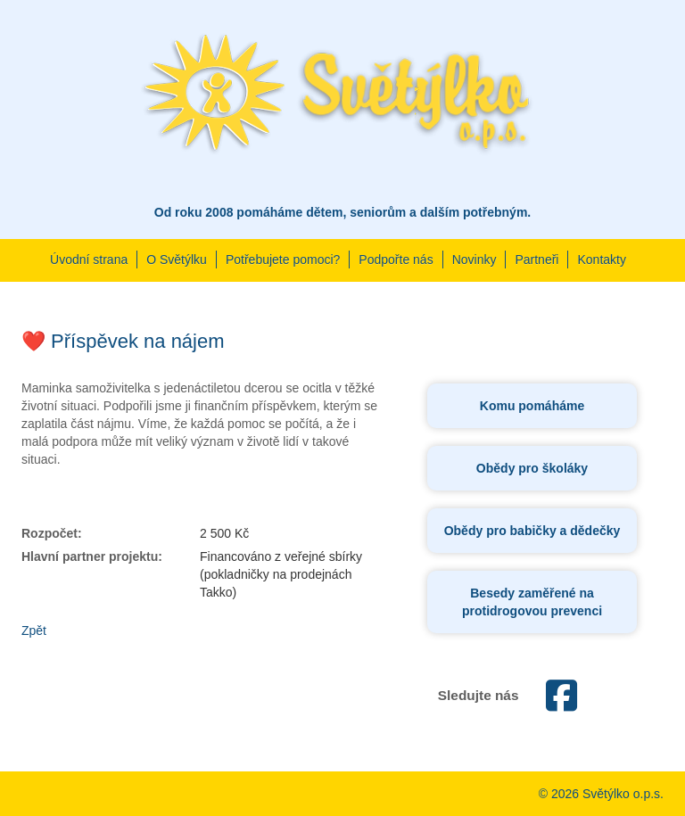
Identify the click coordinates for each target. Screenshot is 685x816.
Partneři (536, 259)
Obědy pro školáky (532, 468)
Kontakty (601, 259)
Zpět (33, 630)
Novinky (474, 259)
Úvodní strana (89, 259)
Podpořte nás (396, 259)
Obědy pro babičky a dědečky (532, 530)
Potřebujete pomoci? (283, 259)
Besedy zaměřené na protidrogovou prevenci (532, 602)
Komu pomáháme (532, 406)
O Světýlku (176, 259)
